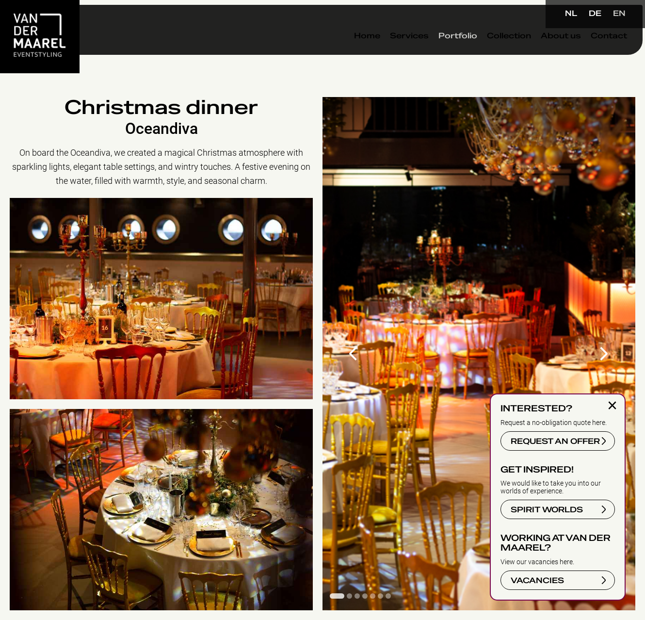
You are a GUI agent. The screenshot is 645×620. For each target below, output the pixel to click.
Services (388, 53)
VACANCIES (537, 581)
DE (595, 13)
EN (619, 13)
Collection (488, 53)
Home (346, 53)
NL (571, 13)
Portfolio (437, 53)
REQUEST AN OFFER (555, 441)
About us (540, 53)
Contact (588, 53)
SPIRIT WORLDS (547, 510)
